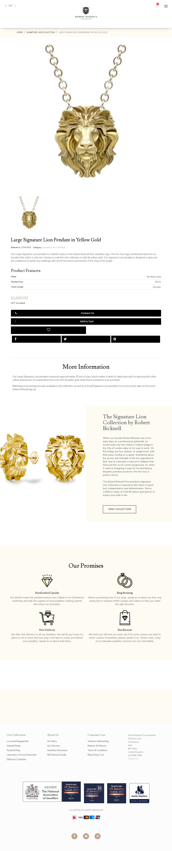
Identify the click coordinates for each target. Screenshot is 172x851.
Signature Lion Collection (54, 247)
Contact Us (133, 758)
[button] (13, 119)
